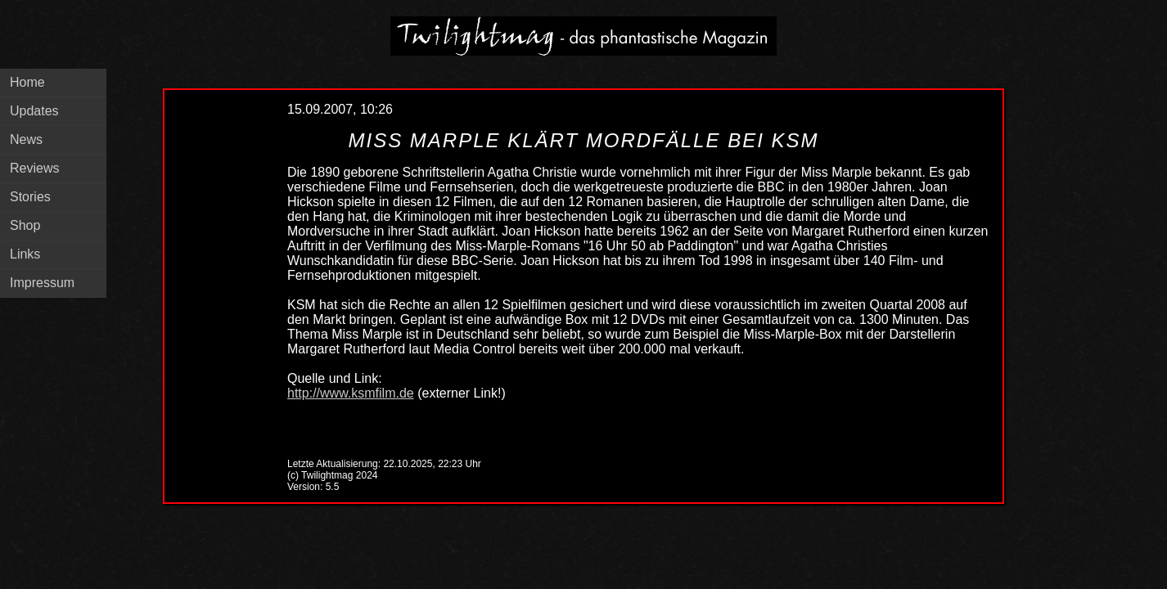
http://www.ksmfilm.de (350, 393)
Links (25, 254)
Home (27, 82)
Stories (30, 197)
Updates (34, 111)
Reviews (34, 168)
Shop (25, 225)
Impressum (42, 283)
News (26, 139)
